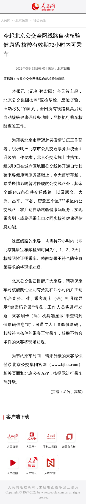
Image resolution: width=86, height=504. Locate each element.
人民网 (5, 20)
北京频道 (21, 20)
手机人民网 (50, 438)
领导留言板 (69, 438)
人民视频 (13, 465)
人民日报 (13, 438)
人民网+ (32, 438)
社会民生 (39, 20)
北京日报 (63, 68)
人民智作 (50, 465)
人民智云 (32, 465)
